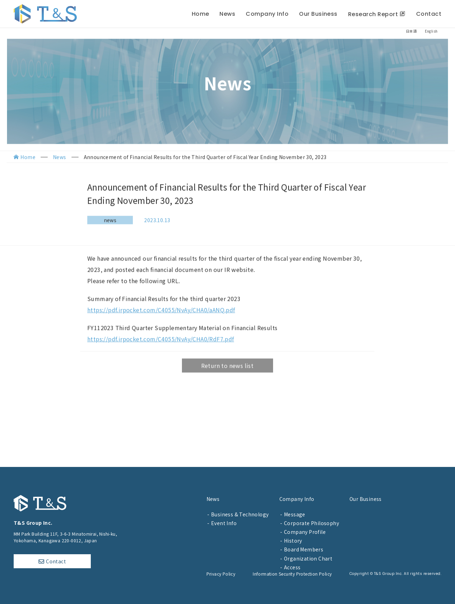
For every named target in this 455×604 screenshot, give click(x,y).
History (293, 540)
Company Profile (305, 531)
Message (294, 514)
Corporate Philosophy (311, 523)
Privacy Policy (221, 574)
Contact (56, 561)
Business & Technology (240, 514)
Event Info (224, 523)
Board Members (303, 549)
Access (292, 567)
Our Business (365, 498)
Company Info (296, 498)
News (213, 498)
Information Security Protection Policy (292, 574)
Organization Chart (308, 558)
